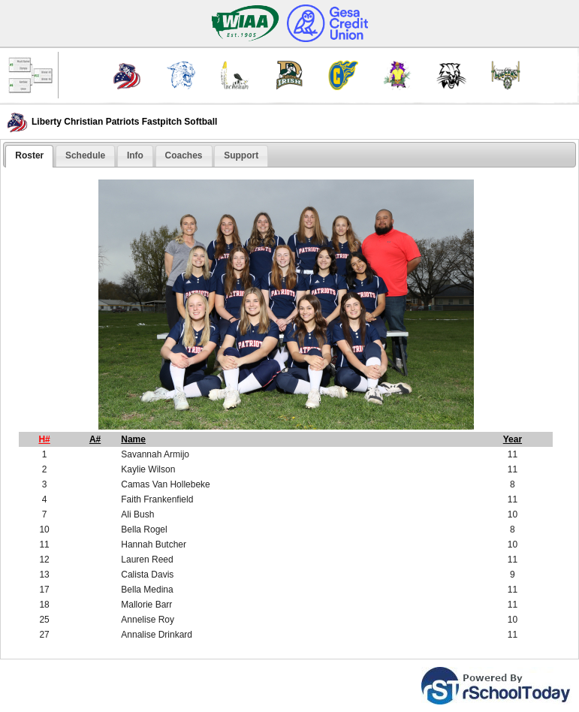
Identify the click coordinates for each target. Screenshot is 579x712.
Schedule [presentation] (85, 155)
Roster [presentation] (29, 155)
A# (95, 439)
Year (512, 439)
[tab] (29, 156)
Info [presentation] (135, 155)
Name (133, 439)
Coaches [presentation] (184, 155)
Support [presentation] (241, 155)
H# (44, 439)
